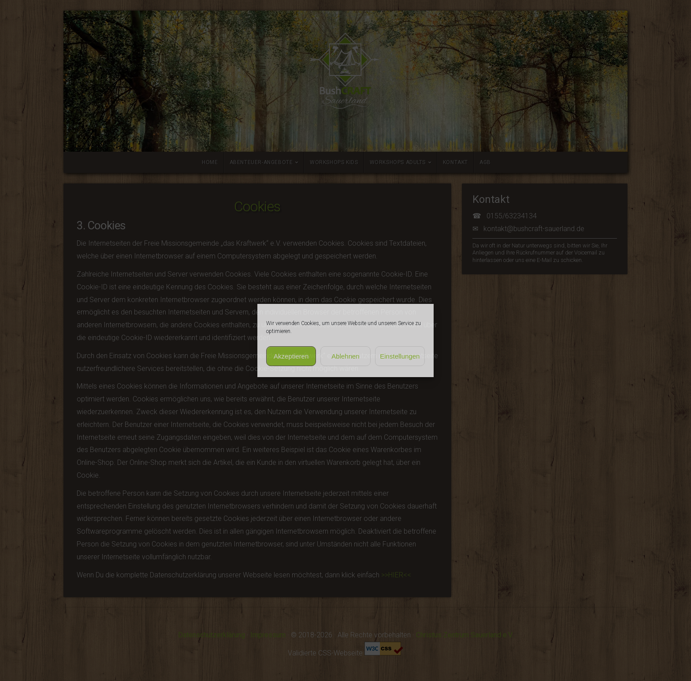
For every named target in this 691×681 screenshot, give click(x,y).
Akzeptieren (291, 356)
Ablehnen (345, 356)
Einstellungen (400, 356)
